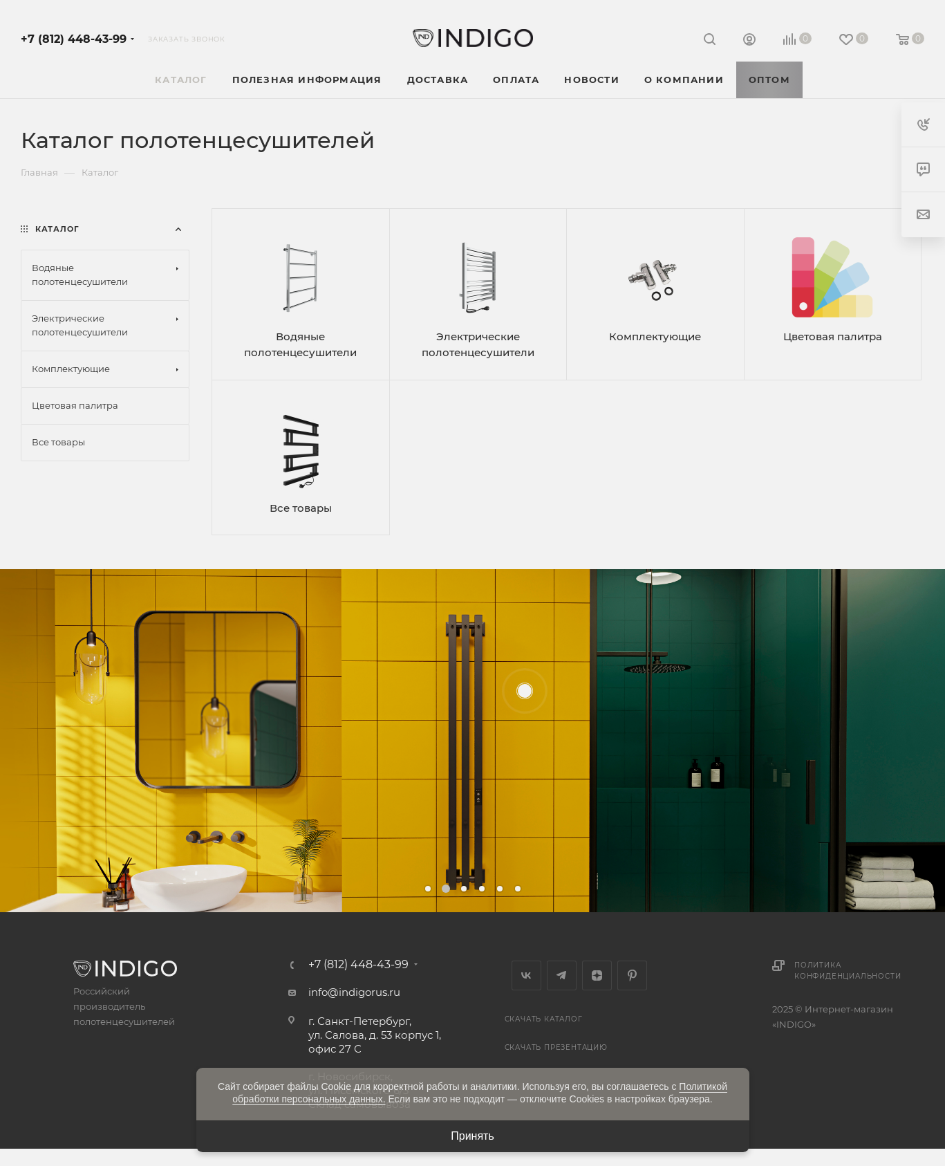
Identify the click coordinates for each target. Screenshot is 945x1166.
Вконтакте (526, 975)
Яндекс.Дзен (597, 975)
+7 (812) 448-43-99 (74, 39)
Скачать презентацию (556, 1047)
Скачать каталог (544, 1019)
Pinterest (632, 975)
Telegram (562, 975)
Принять (472, 1136)
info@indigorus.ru (354, 992)
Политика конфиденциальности (847, 971)
